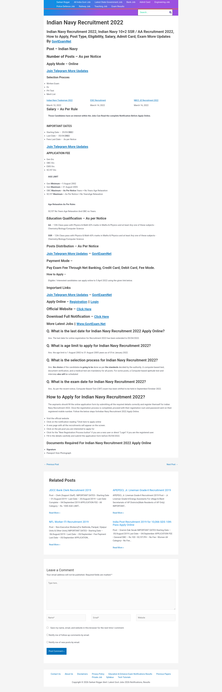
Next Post (172, 464)
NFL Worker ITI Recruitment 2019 (70, 525)
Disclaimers (81, 679)
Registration (79, 302)
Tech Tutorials (123, 682)
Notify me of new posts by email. (64, 647)
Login (96, 302)
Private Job (98, 682)
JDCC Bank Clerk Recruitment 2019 (71, 490)
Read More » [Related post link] (55, 513)
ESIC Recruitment (98, 100)
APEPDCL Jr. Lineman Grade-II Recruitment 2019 (140, 492)
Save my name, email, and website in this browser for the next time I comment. (87, 632)
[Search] (170, 12)
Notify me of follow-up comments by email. (69, 640)
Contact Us (58, 679)
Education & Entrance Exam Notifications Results (128, 679)
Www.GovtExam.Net (92, 324)
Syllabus (110, 682)
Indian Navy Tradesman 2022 (60, 100)
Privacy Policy (95, 679)
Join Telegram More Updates (68, 71)
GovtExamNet (63, 41)
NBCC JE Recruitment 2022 (147, 100)
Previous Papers (160, 679)
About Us (69, 679)
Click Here (85, 309)
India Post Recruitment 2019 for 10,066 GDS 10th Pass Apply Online (140, 526)
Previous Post (52, 464)
